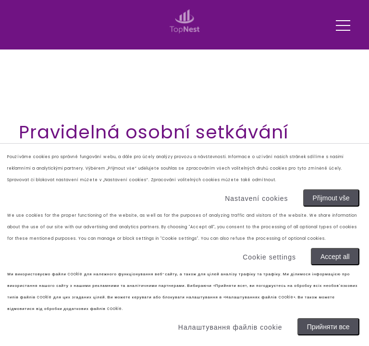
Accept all (335, 256)
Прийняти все (328, 327)
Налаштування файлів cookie (230, 327)
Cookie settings (269, 257)
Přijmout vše (331, 198)
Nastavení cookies (256, 198)
